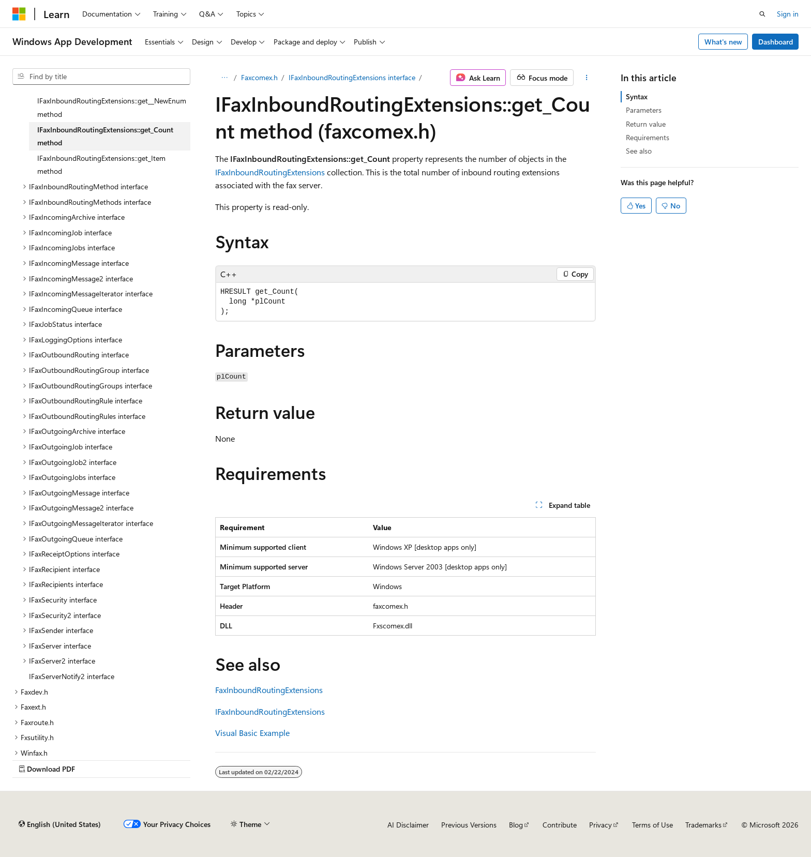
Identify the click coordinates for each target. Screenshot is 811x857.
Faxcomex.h (259, 77)
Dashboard (775, 42)
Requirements (647, 137)
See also (639, 151)
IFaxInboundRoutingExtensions (270, 172)
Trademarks (703, 825)
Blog (516, 825)
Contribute (560, 825)
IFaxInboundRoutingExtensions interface (352, 77)
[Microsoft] (19, 14)
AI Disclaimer (408, 825)
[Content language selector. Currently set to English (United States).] (59, 824)
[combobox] (101, 76)
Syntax (637, 96)
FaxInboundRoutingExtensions (269, 689)
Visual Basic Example (252, 732)
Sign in (788, 14)
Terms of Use (652, 825)
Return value (646, 124)
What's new (723, 42)
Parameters (644, 110)
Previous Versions (469, 825)
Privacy (600, 825)
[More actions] (587, 77)
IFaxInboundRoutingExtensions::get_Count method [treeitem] (105, 136)
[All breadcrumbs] (224, 77)
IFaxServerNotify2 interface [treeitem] (71, 676)
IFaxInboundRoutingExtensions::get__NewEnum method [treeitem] (111, 107)
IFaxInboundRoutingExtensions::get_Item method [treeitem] (101, 164)
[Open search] (762, 14)
